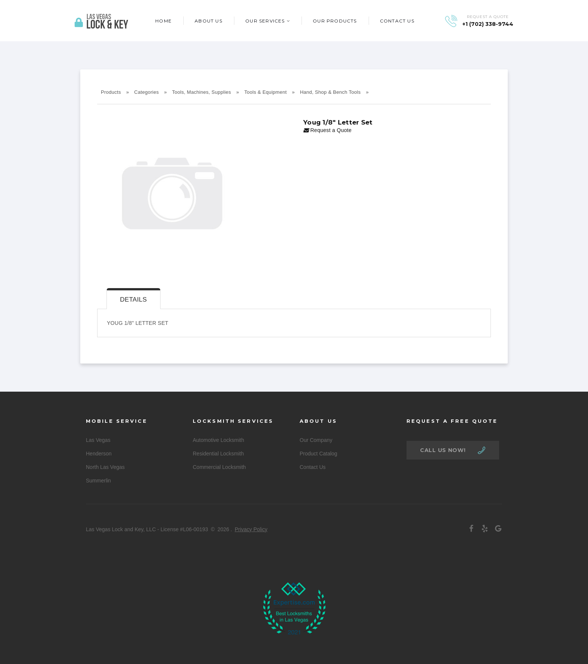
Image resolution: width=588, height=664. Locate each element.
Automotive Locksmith (218, 440)
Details (133, 299)
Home (163, 21)
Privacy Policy (251, 529)
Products (111, 92)
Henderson (99, 454)
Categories (146, 92)
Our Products (335, 21)
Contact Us (397, 21)
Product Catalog (318, 454)
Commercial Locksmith (219, 467)
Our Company (316, 440)
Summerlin (98, 481)
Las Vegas (98, 440)
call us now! (442, 450)
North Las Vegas (105, 467)
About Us (208, 21)
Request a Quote (327, 130)
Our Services (265, 21)
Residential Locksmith (218, 454)
